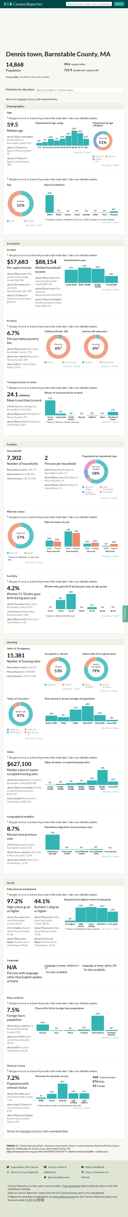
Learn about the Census (25, 1167)
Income (11, 249)
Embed (87, 152)
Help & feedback (94, 1167)
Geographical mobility (20, 816)
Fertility (12, 575)
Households (14, 450)
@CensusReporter (59, 1177)
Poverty (12, 320)
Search (119, 4)
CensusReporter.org (64, 1196)
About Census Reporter (25, 1172)
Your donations (71, 1185)
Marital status (16, 511)
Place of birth (15, 997)
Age (9, 112)
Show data (77, 152)
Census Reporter (23, 4)
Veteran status (16, 1065)
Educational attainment (21, 889)
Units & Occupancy (18, 648)
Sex (9, 184)
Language (13, 960)
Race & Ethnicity (55, 184)
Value (10, 751)
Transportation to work (21, 382)
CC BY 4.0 (34, 1199)
